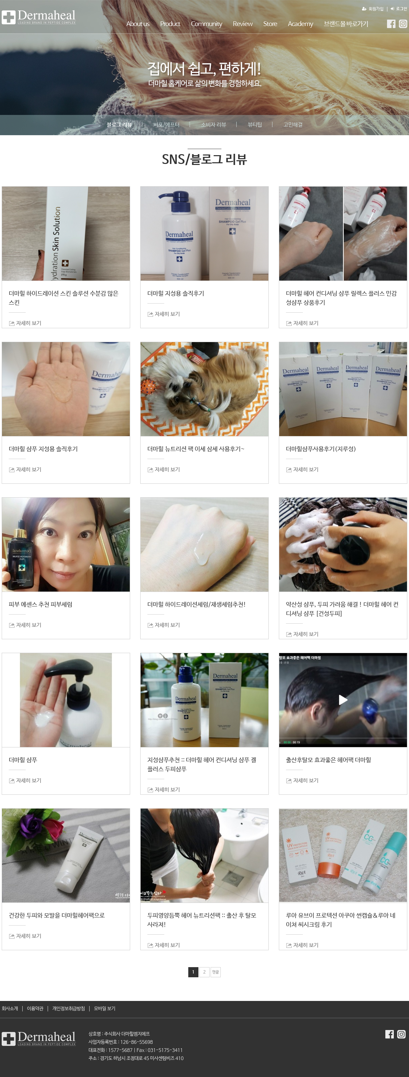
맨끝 (215, 972)
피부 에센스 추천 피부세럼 (40, 604)
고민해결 (293, 125)
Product (170, 24)
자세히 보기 (28, 323)
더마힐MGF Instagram (403, 24)
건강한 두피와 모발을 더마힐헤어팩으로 (57, 915)
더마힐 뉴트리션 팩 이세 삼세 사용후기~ (196, 449)
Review (242, 24)
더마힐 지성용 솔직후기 (175, 293)
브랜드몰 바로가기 (346, 24)
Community (206, 24)
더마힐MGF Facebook (391, 24)
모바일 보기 (104, 1008)
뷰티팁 (255, 125)
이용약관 (35, 1008)
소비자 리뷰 (213, 125)
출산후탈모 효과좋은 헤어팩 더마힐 (328, 760)
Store (270, 24)
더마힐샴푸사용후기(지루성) (321, 449)
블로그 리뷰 (119, 125)
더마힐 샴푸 (23, 760)
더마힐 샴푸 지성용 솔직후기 (43, 449)
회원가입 (373, 9)
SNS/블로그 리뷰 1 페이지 (39, 17)
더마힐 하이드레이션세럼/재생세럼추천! (196, 604)
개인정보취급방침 (68, 1008)
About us (137, 24)
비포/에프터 (166, 125)
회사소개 (10, 1008)
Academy (300, 24)
